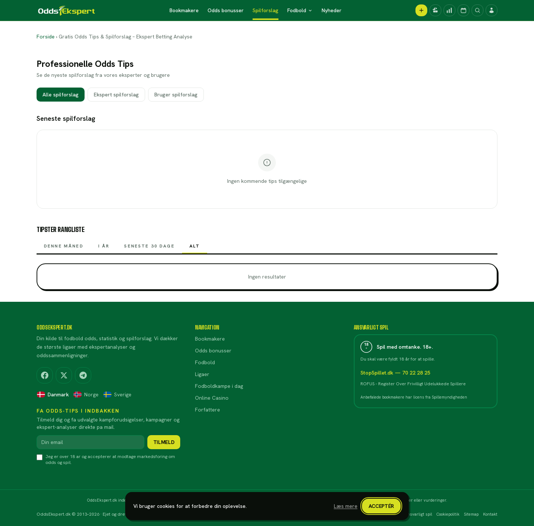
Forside (46, 36)
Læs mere (345, 506)
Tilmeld (164, 442)
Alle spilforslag (60, 94)
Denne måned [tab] (64, 248)
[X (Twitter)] (64, 375)
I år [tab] (104, 248)
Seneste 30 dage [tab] (149, 248)
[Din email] (90, 442)
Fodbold (300, 10)
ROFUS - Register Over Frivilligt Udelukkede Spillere (413, 384)
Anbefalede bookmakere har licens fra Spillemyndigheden (413, 397)
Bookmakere (184, 10)
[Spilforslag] (449, 10)
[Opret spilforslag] (421, 10)
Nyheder (332, 10)
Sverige (117, 394)
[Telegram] (83, 375)
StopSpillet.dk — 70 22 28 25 (395, 372)
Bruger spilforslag (176, 94)
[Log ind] (491, 10)
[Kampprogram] (463, 10)
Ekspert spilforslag (116, 94)
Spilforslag (265, 10)
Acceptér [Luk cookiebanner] (381, 506)
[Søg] (477, 10)
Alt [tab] (194, 248)
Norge (86, 394)
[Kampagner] (435, 10)
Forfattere (207, 409)
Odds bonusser (226, 10)
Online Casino (212, 397)
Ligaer (202, 374)
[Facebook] (45, 375)
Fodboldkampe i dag (219, 386)
